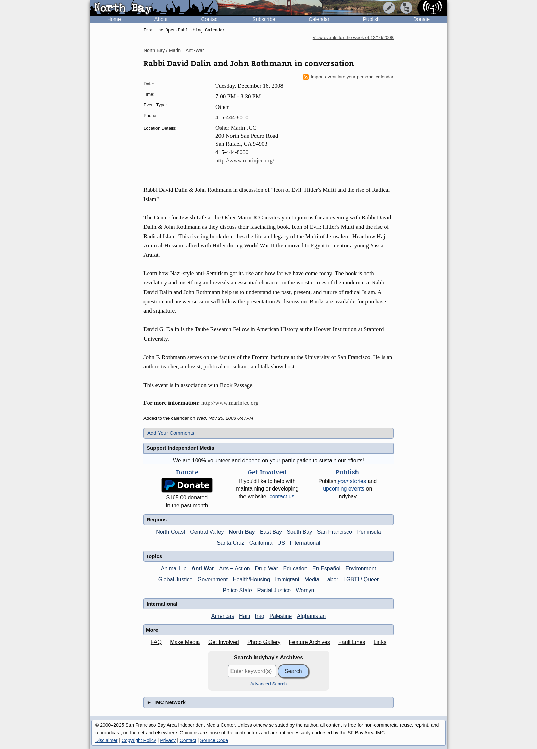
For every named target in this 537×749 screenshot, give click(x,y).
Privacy (168, 740)
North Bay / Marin (162, 50)
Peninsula (369, 532)
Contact (210, 19)
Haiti (244, 616)
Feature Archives (309, 642)
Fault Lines (351, 642)
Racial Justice (274, 590)
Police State (237, 590)
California (261, 543)
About (161, 19)
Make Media (185, 642)
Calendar (319, 19)
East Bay (271, 532)
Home (114, 19)
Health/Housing (251, 579)
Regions (157, 519)
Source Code (214, 740)
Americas (222, 616)
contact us (282, 496)
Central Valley (207, 532)
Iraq (259, 616)
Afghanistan (311, 616)
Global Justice (175, 579)
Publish (371, 19)
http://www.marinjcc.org (230, 402)
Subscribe (263, 19)
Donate (421, 19)
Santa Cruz (230, 543)
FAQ (156, 642)
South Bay (299, 532)
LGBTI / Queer (361, 579)
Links (380, 642)
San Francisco (334, 532)
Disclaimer (106, 740)
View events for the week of (353, 37)
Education (295, 568)
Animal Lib (174, 568)
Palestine (280, 616)
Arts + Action (234, 568)
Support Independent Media (180, 448)
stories (352, 481)
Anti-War (195, 50)
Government (213, 579)
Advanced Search (268, 683)
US (281, 543)
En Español (326, 568)
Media (312, 579)
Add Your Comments (171, 433)
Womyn (305, 590)
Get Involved (223, 642)
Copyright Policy (139, 740)
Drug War (266, 568)
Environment (360, 568)
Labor (331, 579)
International (305, 543)
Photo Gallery (263, 642)
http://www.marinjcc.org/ (244, 160)
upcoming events (343, 489)
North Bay (242, 532)
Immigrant (287, 579)
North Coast (170, 532)
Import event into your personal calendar (348, 77)
